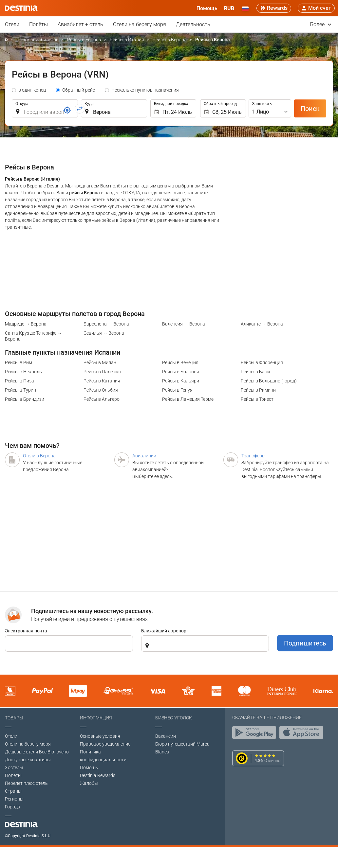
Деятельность (193, 24)
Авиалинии (144, 455)
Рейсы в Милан (100, 362)
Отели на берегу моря (139, 24)
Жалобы (89, 783)
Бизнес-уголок (173, 717)
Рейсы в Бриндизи (24, 399)
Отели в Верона (39, 455)
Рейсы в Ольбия (101, 390)
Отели (12, 24)
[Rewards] (273, 8)
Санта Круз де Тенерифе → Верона (33, 336)
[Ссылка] (67, 110)
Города (12, 806)
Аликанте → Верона (262, 323)
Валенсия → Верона (183, 323)
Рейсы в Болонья (180, 371)
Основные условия (100, 736)
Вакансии (165, 736)
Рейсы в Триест (257, 399)
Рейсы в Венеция (180, 362)
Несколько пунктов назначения (145, 90)
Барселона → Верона (106, 323)
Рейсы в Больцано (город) (269, 380)
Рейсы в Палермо (102, 371)
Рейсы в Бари (255, 371)
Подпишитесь (305, 643)
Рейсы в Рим (18, 362)
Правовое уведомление (105, 744)
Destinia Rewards (97, 775)
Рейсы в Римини (258, 390)
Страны (13, 791)
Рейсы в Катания (102, 380)
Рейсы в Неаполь (23, 371)
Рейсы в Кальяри (180, 380)
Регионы (14, 799)
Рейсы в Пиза (19, 380)
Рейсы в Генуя (177, 390)
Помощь (89, 767)
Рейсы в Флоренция (262, 362)
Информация (96, 717)
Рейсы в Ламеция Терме (188, 399)
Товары (14, 717)
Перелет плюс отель (26, 783)
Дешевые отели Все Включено (37, 751)
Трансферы (253, 455)
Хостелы (14, 767)
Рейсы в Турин (20, 390)
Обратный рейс (78, 90)
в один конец (32, 90)
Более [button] (320, 24)
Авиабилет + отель (80, 24)
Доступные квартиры (28, 759)
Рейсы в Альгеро (102, 399)
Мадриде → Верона (26, 323)
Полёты (38, 24)
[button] (229, 8)
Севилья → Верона (104, 333)
